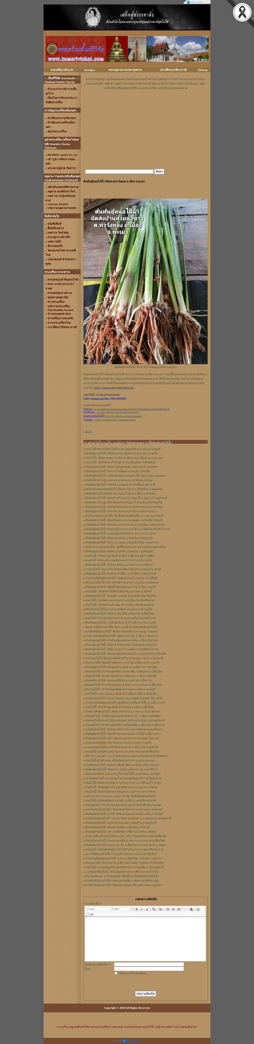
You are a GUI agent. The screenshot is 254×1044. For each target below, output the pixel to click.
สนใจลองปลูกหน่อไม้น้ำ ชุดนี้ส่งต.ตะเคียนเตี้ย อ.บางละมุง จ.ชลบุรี (124, 515)
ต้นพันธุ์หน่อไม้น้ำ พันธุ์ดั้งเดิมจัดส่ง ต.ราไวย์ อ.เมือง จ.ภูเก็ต (120, 587)
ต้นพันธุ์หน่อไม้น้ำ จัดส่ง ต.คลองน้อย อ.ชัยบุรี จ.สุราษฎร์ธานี (120, 822)
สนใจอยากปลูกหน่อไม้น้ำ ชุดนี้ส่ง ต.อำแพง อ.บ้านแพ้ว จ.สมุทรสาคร (125, 546)
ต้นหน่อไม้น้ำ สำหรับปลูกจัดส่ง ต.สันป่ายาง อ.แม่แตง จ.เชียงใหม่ (123, 684)
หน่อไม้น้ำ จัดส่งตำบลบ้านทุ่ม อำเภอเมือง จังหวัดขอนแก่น (119, 604)
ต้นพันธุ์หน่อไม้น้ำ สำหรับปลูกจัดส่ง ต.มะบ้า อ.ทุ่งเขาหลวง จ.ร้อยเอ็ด (125, 653)
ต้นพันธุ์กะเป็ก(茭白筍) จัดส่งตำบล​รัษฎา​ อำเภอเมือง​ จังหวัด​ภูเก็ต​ (123, 502)
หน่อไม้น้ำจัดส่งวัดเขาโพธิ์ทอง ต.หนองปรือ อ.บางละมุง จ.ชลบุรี (122, 449)
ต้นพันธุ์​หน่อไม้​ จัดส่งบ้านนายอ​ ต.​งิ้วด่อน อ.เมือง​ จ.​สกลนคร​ (120, 493)
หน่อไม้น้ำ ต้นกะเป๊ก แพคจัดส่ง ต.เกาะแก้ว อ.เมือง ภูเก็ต (118, 560)
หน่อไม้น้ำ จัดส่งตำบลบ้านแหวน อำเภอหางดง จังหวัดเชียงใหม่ (122, 751)
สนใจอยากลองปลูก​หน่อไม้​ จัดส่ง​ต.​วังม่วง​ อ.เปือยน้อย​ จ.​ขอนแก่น (123, 489)
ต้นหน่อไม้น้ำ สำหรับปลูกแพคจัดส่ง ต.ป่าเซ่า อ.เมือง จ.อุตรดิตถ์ (123, 716)
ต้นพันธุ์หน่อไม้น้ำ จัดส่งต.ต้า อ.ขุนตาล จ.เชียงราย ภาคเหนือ (121, 667)
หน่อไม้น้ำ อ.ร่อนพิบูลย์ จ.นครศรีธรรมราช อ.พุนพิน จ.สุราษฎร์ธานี (124, 867)
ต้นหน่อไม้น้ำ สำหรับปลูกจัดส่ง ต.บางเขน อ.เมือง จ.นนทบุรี (120, 689)
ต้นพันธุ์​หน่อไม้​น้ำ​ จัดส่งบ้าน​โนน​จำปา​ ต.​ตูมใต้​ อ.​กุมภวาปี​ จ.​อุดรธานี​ (126, 498)
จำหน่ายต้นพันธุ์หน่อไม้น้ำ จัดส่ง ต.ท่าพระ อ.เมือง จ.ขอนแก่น (121, 635)
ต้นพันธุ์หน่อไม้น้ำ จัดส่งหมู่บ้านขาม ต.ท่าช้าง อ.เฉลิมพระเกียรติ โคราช (127, 529)
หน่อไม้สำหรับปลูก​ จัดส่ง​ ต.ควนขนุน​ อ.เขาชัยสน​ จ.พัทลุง (119, 480)
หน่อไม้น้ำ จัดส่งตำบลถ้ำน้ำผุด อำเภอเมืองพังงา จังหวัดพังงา (120, 462)
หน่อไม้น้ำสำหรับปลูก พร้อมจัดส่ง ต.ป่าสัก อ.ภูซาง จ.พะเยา (120, 760)
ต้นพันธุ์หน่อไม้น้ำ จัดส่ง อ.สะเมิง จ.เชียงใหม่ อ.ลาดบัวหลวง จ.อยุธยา (126, 845)
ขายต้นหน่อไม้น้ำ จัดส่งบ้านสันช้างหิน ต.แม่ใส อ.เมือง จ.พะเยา (122, 764)
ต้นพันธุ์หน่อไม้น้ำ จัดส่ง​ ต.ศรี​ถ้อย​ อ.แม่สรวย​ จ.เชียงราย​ (118, 680)
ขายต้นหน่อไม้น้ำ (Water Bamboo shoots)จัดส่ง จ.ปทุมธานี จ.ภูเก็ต (124, 698)
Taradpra (89, 69)
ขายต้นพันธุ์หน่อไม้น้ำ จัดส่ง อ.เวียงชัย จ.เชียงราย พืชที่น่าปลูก (122, 880)
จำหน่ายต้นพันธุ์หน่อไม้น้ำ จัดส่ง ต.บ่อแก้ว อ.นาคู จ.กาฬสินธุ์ (121, 578)
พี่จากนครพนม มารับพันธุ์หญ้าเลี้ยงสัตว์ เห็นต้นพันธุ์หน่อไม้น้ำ (122, 876)
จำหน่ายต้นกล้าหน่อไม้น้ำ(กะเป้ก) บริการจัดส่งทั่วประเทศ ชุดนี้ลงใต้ (125, 836)
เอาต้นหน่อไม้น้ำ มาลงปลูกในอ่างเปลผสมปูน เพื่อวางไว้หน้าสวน (123, 778)
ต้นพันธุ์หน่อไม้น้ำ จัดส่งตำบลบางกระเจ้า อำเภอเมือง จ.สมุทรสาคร (124, 524)
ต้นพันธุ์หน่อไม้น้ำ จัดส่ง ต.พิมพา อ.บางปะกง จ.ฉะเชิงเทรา (119, 564)
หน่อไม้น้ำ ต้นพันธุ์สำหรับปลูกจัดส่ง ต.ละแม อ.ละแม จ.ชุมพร (121, 787)
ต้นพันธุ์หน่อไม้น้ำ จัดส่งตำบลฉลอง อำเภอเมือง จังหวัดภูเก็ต (120, 595)
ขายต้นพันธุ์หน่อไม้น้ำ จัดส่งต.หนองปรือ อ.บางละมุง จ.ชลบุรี (121, 631)
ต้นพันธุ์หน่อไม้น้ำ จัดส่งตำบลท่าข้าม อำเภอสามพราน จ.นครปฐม (124, 506)
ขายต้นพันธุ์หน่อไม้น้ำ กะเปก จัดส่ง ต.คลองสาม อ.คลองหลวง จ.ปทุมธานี (128, 818)
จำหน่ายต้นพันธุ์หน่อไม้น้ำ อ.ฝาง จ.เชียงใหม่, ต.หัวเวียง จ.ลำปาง (123, 858)
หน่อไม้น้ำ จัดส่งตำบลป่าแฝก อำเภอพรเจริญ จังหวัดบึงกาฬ (120, 618)
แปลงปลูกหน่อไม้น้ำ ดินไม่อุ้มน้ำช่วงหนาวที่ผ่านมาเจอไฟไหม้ (122, 871)
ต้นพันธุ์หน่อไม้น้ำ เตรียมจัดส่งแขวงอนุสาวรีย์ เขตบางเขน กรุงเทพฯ (125, 475)
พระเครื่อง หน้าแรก (62, 69)
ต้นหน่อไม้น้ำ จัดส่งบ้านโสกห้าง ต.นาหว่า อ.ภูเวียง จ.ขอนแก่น (122, 582)
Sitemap (203, 69)
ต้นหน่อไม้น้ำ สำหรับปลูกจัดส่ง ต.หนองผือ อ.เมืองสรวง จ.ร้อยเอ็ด (123, 671)
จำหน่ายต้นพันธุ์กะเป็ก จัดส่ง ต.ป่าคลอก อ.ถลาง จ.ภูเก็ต (118, 742)
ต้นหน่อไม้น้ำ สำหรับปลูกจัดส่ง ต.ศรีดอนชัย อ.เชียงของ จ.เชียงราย (124, 724)
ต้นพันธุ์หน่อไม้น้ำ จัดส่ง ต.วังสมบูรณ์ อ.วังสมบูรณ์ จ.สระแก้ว (121, 644)
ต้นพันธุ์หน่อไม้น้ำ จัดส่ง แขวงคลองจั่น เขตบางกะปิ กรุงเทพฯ (121, 466)
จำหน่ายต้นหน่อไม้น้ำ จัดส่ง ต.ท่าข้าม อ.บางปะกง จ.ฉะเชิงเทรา (122, 711)
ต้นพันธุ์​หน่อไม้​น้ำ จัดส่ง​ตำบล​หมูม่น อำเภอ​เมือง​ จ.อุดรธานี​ (120, 484)
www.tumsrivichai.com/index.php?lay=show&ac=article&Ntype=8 (132, 409)
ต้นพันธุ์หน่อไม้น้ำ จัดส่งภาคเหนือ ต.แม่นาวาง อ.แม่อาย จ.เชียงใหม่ (125, 840)
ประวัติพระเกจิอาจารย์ (173, 69)
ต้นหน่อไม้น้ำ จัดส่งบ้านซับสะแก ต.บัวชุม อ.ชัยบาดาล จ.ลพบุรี (122, 662)
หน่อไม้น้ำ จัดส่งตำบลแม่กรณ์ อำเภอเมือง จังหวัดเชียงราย (119, 600)
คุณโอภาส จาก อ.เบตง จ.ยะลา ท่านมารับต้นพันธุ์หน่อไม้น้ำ (120, 796)
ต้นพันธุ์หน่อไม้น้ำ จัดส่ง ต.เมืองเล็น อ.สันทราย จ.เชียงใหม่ (119, 613)
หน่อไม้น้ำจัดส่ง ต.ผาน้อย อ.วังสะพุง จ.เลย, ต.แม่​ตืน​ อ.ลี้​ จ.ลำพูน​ (123, 782)
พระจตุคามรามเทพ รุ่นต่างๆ (125, 69)
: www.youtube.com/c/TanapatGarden (109, 419)
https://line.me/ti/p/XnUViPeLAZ (114, 387)
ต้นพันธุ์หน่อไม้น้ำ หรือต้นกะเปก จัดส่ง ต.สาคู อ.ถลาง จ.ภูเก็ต (121, 453)
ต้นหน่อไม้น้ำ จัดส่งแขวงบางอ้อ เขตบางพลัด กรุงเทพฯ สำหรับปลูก (124, 862)
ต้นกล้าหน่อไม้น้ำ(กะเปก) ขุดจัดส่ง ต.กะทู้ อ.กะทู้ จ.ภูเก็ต (118, 609)
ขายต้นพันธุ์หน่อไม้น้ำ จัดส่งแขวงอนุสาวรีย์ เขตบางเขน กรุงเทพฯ (123, 885)
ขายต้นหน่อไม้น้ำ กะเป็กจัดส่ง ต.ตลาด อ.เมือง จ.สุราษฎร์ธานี (121, 747)
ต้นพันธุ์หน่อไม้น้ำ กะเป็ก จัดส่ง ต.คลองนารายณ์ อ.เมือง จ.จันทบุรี (124, 813)
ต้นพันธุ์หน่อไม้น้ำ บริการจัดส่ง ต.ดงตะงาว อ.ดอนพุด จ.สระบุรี (122, 738)
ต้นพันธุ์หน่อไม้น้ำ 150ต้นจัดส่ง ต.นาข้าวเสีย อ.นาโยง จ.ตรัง (120, 622)
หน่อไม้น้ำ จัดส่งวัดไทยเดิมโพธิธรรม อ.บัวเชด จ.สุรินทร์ (118, 591)
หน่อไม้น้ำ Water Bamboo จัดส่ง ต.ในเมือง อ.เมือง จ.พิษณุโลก (121, 693)
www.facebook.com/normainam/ (124, 416)
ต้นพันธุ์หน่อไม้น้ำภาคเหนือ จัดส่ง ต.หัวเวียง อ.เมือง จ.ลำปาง (121, 511)
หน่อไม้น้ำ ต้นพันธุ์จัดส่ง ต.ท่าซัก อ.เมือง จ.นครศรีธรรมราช (120, 800)
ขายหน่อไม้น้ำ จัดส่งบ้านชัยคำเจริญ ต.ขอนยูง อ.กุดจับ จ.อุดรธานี (124, 658)
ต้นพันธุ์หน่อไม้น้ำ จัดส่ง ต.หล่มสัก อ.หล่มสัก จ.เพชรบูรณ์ (119, 538)
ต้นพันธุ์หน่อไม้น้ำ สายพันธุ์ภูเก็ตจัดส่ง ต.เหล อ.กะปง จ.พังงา (120, 533)
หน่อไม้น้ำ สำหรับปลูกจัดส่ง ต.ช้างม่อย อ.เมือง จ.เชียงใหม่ (119, 707)
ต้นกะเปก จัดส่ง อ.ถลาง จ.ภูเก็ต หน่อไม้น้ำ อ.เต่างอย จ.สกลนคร (123, 773)
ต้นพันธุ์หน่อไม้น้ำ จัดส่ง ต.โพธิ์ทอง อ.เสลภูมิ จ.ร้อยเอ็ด (117, 471)
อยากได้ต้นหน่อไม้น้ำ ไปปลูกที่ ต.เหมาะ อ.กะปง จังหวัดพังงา (121, 853)
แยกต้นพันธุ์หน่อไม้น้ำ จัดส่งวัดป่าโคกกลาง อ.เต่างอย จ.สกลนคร (123, 809)
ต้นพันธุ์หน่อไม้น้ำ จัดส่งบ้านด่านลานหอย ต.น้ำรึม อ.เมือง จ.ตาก (123, 733)
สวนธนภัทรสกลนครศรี (97, 405)
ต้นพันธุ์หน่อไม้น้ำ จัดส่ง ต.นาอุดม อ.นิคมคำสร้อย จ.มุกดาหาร (122, 542)
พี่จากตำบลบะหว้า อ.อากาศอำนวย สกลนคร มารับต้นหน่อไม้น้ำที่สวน (126, 756)
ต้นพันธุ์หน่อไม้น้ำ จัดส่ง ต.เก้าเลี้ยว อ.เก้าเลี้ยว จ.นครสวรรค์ (120, 573)
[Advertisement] (145, 101)
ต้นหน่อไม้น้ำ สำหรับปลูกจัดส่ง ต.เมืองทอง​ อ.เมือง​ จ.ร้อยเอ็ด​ (121, 675)
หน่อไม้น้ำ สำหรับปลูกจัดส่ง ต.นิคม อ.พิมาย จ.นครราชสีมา (120, 555)
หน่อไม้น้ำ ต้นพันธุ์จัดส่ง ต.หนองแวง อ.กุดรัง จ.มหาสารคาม (120, 791)
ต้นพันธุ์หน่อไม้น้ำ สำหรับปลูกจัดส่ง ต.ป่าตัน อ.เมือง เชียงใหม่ (121, 640)
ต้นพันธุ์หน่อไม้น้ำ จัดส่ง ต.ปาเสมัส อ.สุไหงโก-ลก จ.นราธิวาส (121, 769)
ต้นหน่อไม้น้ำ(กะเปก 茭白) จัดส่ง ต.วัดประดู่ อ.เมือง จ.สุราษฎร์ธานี (124, 720)
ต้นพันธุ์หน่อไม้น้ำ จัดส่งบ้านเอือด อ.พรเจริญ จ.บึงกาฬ (117, 827)
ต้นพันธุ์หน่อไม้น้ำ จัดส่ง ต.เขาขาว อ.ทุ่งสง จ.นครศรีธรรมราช (121, 649)
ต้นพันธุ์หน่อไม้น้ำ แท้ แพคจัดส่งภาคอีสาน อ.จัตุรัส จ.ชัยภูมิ (120, 831)
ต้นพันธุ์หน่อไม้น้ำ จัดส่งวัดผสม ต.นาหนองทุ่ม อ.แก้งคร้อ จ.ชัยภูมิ (123, 520)
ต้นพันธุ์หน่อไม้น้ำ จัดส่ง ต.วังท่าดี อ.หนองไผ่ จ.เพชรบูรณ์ (119, 551)
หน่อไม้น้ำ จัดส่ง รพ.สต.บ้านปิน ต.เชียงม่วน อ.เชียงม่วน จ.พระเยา (124, 457)
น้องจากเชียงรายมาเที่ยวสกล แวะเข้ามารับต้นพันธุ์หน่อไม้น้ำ (121, 627)
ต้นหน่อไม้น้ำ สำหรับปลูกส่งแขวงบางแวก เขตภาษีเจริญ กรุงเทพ (123, 805)
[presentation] (142, 983)
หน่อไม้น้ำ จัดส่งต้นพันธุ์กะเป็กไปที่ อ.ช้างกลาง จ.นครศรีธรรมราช (124, 849)
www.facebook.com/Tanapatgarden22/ (117, 412)
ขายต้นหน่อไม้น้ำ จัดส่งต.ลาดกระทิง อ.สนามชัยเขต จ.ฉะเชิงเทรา (124, 729)
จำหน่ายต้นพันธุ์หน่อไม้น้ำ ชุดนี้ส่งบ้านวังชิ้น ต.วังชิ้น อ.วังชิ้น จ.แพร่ (125, 702)
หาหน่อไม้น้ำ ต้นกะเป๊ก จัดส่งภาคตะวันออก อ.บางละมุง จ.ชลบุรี (123, 569)
